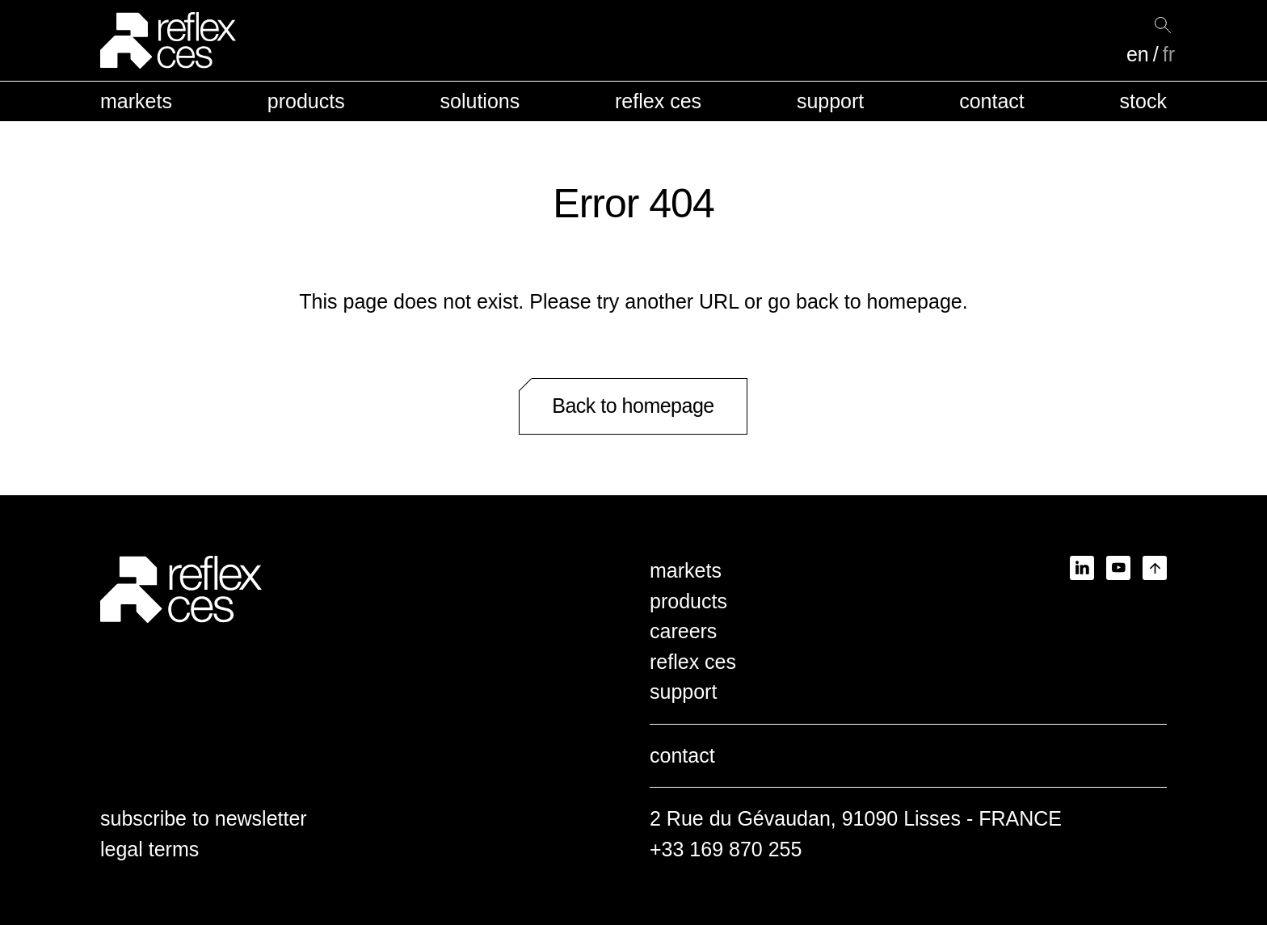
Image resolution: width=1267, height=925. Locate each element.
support (830, 101)
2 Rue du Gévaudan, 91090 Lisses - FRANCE (856, 818)
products (306, 101)
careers (683, 631)
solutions (480, 101)
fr (1169, 54)
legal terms (149, 849)
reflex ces (658, 101)
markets (136, 101)
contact (992, 101)
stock (1143, 101)
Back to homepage (632, 405)
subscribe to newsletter (203, 818)
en (1137, 54)
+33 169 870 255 (726, 849)
